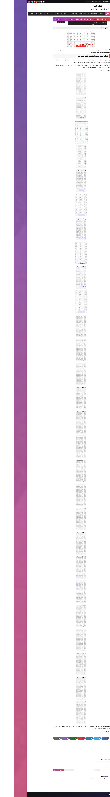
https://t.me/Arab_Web (90, 732)
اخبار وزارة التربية (44, 13)
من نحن (86, 1)
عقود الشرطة (25, 13)
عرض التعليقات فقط (55, 763)
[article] (53, 746)
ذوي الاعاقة (52, 13)
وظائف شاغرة (32, 13)
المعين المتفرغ (60, 13)
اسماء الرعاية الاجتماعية (78, 13)
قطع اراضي (18, 13)
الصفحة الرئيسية (92, 1)
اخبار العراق (88, 13)
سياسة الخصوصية (80, 1)
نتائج (38, 13)
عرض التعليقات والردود (44, 763)
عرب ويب (85, 5)
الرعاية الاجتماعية (68, 13)
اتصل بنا (73, 1)
